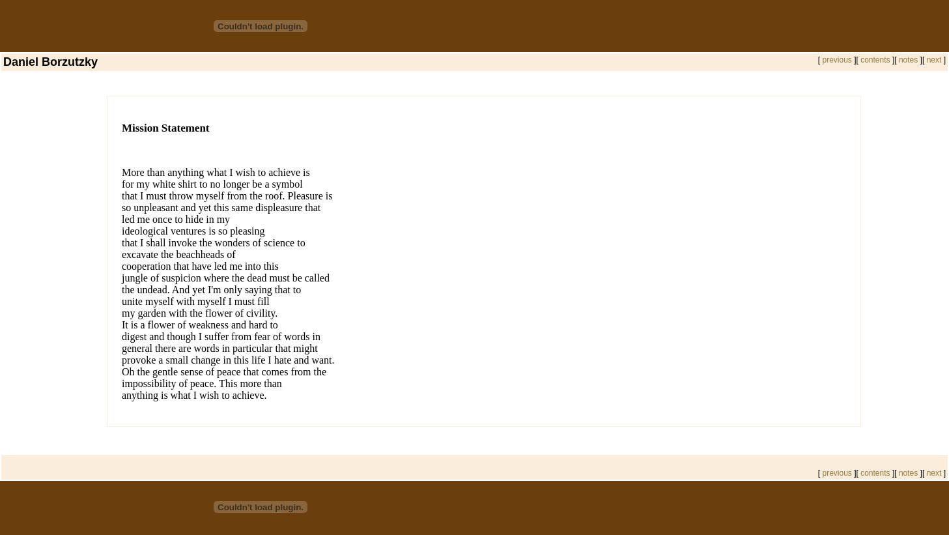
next (935, 60)
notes (908, 60)
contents (875, 60)
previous (836, 60)
